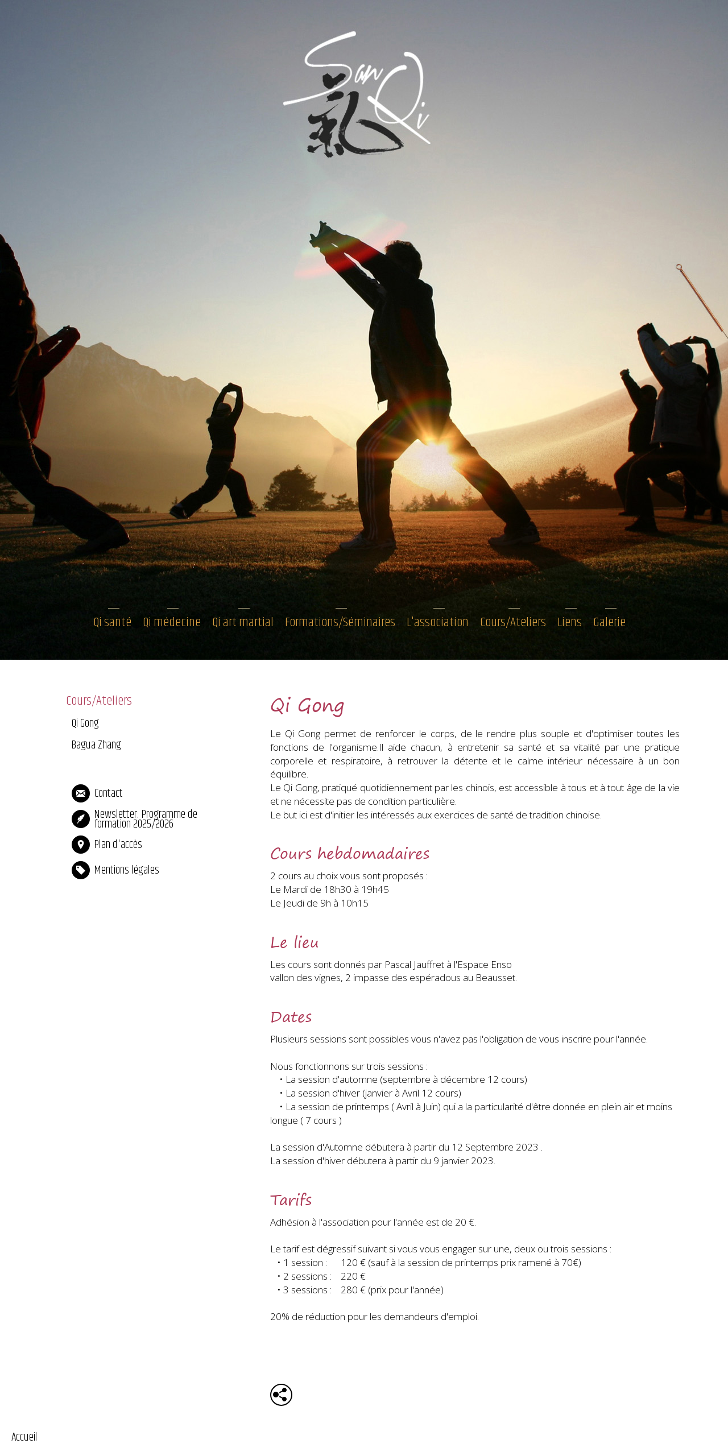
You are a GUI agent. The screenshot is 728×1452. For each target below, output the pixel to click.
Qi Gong (85, 724)
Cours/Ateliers (513, 622)
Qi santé (112, 622)
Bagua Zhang (96, 745)
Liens (569, 622)
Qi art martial (243, 622)
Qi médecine (172, 622)
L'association (438, 622)
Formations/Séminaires (340, 622)
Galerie (609, 622)
